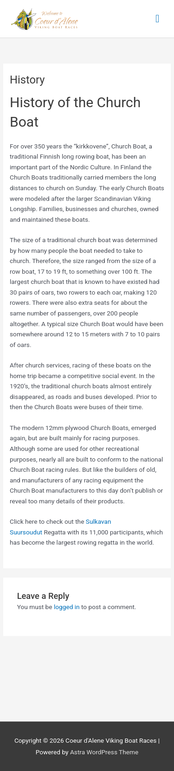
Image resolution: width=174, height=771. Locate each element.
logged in (67, 606)
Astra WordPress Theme (104, 752)
